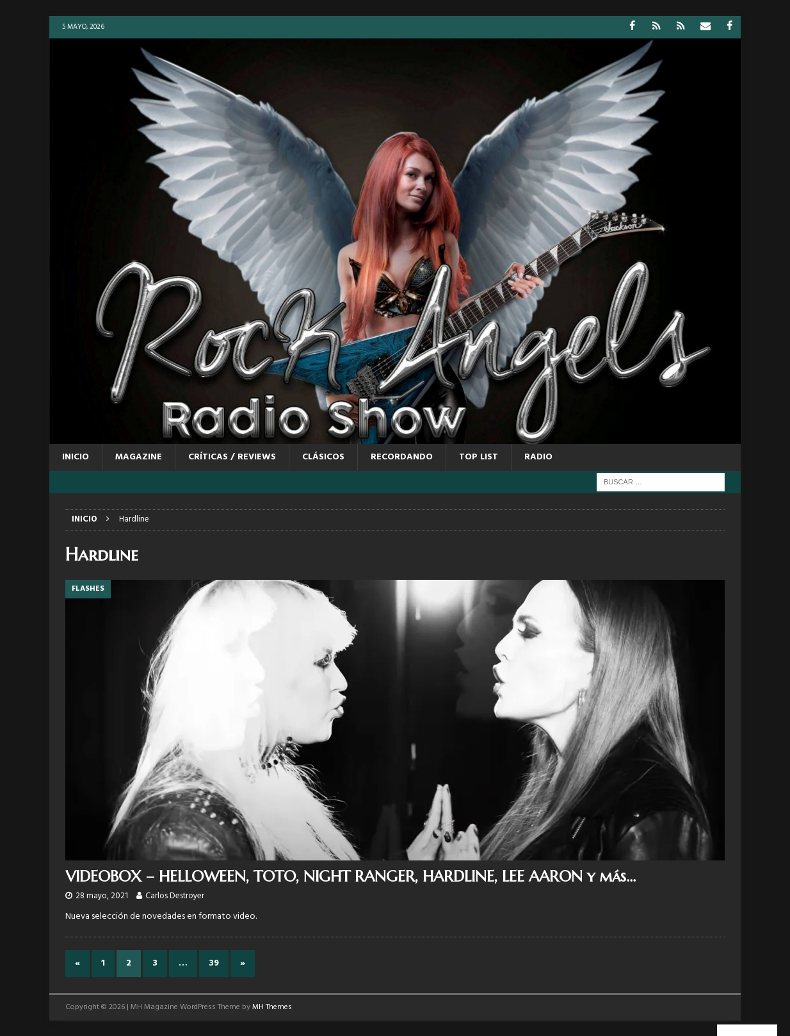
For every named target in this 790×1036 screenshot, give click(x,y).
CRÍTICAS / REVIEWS (232, 457)
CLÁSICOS (323, 457)
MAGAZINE (138, 457)
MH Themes (272, 1007)
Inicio (75, 457)
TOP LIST (478, 457)
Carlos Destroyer (174, 896)
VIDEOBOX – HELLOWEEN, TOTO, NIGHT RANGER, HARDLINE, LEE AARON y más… (350, 875)
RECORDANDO (402, 457)
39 (214, 963)
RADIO (538, 457)
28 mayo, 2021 (102, 896)
